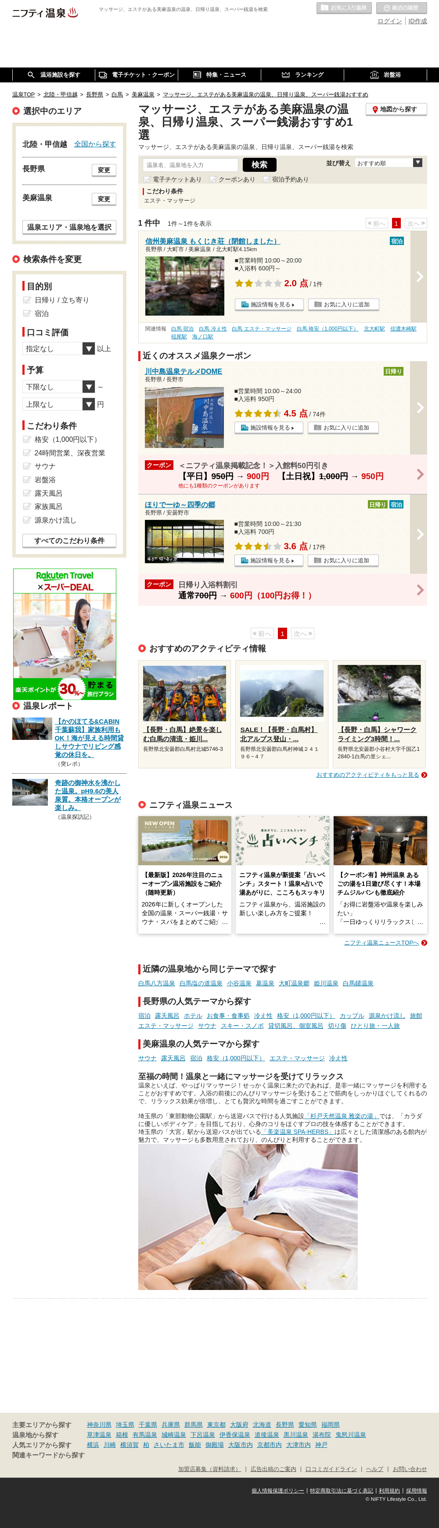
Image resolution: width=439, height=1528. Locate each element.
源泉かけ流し (387, 1015)
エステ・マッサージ (166, 1025)
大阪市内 (240, 1444)
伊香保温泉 (235, 1434)
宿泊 (144, 1015)
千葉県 (148, 1424)
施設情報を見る (271, 304)
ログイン (390, 21)
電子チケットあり (177, 179)
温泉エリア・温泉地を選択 (69, 227)
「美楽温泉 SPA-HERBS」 (298, 1131)
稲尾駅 (179, 337)
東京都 (216, 1424)
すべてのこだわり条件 (69, 540)
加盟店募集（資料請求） (209, 1469)
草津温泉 (99, 1434)
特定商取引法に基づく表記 (341, 1491)
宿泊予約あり (290, 179)
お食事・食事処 (228, 1015)
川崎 (110, 1444)
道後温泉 (267, 1434)
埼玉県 (125, 1424)
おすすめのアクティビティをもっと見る (368, 774)
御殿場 (214, 1444)
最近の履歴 (401, 8)
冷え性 (263, 1015)
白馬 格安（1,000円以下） (328, 329)
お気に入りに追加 (347, 304)
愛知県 (308, 1424)
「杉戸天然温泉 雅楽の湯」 (342, 1115)
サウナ (207, 1025)
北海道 (262, 1424)
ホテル (193, 1015)
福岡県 (330, 1424)
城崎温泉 (174, 1434)
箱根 (122, 1434)
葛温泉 (265, 983)
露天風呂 (167, 1015)
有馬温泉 (145, 1434)
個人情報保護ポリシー (278, 1491)
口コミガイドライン (331, 1469)
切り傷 (337, 1025)
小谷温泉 (239, 983)
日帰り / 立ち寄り (62, 300)
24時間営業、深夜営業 (70, 453)
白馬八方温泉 (156, 983)
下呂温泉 (203, 1434)
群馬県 (193, 1424)
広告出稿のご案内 (273, 1469)
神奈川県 (99, 1424)
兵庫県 (171, 1424)
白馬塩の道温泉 (201, 983)
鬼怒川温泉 (350, 1434)
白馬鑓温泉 (358, 983)
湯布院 (322, 1434)
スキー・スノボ (242, 1025)
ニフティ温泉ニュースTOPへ (381, 942)
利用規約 (389, 1491)
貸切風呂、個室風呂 (296, 1025)
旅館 (416, 1015)
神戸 (321, 1444)
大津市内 (298, 1444)
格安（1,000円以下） (306, 1015)
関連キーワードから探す (48, 1455)
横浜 (93, 1444)
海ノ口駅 (202, 337)
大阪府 (239, 1424)
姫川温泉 (326, 983)
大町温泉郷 (294, 983)
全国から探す (95, 144)
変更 (104, 170)
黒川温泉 (296, 1434)
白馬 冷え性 (213, 329)
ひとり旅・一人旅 (375, 1025)
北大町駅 (374, 329)
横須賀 (129, 1444)
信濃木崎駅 (403, 329)
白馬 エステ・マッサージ (261, 329)
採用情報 (416, 1491)
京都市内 (269, 1444)
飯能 (195, 1444)
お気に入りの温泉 (344, 8)
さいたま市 (169, 1444)
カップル (352, 1015)
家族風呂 (49, 506)
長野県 (285, 1424)
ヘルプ (374, 1469)
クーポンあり (237, 179)
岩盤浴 (45, 479)
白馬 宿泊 (182, 329)
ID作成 (418, 21)
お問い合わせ (410, 1469)
